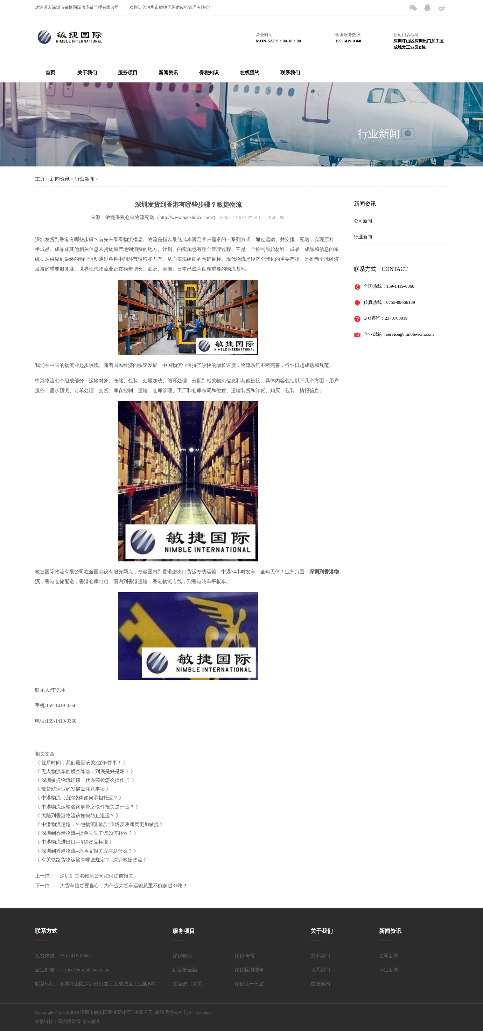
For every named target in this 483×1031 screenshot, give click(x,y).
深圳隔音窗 (69, 1021)
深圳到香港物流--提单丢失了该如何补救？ (87, 833)
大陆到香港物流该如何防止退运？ (78, 815)
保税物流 (182, 955)
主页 (40, 179)
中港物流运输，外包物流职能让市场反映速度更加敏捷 (100, 824)
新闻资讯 (168, 72)
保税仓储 (244, 955)
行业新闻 (379, 133)
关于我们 (87, 72)
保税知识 (209, 72)
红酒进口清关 (187, 983)
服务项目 (128, 72)
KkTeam (204, 1012)
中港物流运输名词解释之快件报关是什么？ (87, 807)
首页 (50, 72)
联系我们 (290, 72)
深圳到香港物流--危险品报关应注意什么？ (87, 851)
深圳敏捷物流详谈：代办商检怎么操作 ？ (86, 780)
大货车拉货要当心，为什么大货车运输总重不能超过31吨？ (123, 885)
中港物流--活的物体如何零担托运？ (79, 797)
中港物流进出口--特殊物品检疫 (74, 842)
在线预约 (249, 72)
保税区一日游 (249, 983)
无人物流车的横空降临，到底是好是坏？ (85, 771)
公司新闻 (363, 221)
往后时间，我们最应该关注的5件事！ (81, 762)
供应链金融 (185, 969)
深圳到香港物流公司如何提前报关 (96, 876)
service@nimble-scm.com (410, 334)
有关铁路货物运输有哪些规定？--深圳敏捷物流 (91, 859)
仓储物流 (91, 1021)
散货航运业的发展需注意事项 (73, 789)
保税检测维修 (249, 969)
